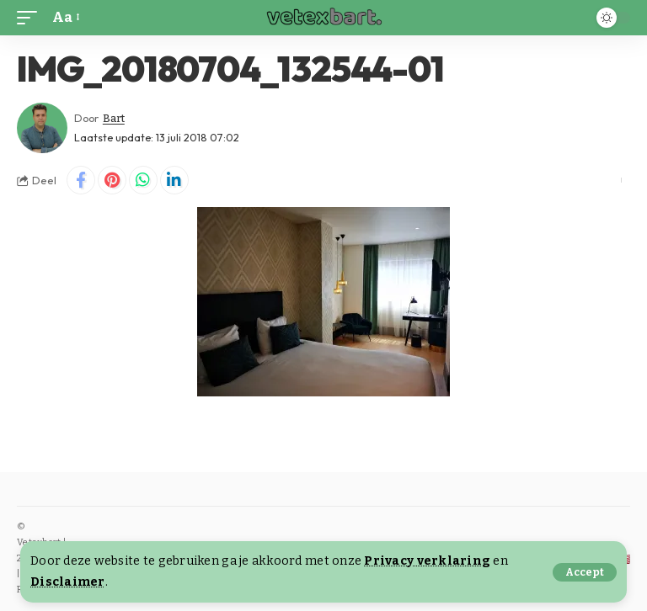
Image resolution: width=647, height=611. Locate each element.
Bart (114, 118)
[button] (585, 572)
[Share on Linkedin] (174, 180)
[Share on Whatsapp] (143, 180)
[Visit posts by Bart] (42, 128)
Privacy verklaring (427, 561)
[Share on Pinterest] (112, 180)
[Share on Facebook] (81, 180)
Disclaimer (67, 582)
